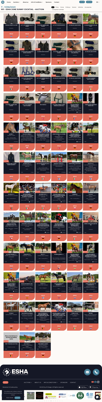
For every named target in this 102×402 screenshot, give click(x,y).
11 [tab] (62, 401)
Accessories (88, 7)
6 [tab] (51, 401)
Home (9, 2)
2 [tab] (42, 401)
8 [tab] (55, 401)
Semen (74, 7)
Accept (17, 397)
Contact (56, 2)
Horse (62, 7)
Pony (57, 7)
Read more (9, 397)
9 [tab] (57, 401)
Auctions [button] (16, 2)
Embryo (68, 7)
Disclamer (5, 387)
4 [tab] (46, 401)
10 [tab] (60, 401)
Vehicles (80, 7)
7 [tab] (53, 401)
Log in (82, 2)
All (53, 7)
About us (26, 2)
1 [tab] (40, 401)
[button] (97, 2)
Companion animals (58, 9)
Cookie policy (14, 387)
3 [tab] (44, 401)
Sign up (89, 2)
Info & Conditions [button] (37, 2)
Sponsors (49, 2)
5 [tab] (49, 401)
